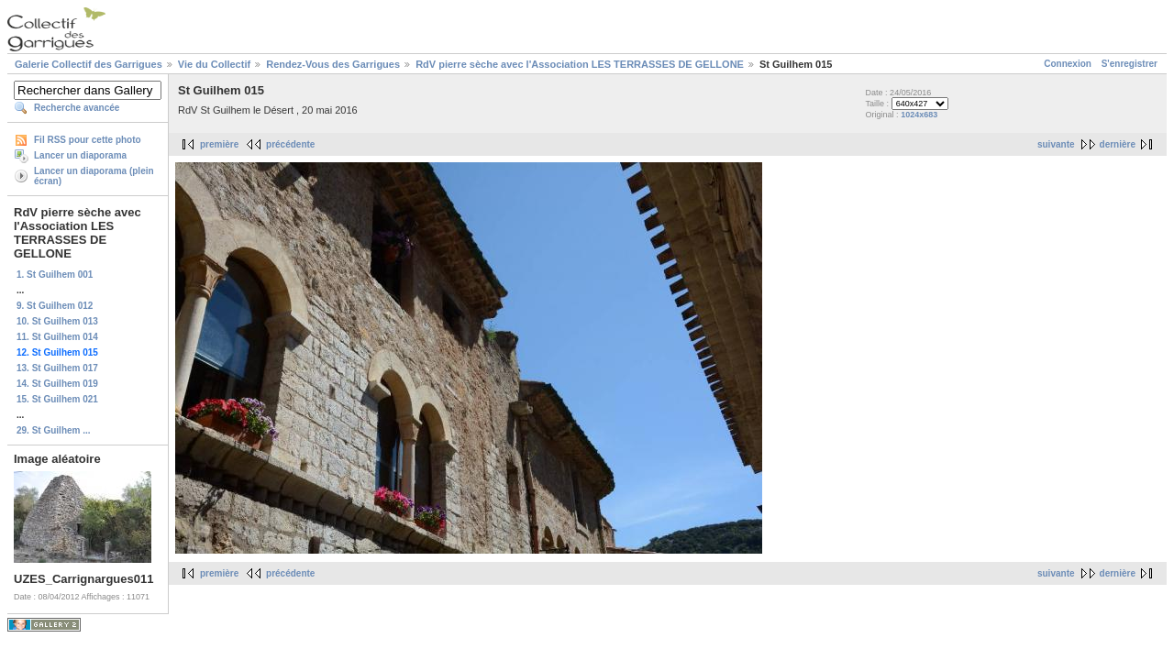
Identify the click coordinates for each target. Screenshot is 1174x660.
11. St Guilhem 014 (57, 337)
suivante (1056, 144)
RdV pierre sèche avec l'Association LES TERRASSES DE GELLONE (579, 64)
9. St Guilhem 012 (55, 306)
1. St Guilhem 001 (55, 275)
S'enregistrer (1129, 64)
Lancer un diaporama (80, 155)
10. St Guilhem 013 (57, 321)
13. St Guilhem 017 (57, 368)
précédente (290, 144)
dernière (1117, 144)
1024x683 (919, 114)
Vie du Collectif (214, 64)
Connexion (1067, 64)
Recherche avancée (76, 108)
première (219, 144)
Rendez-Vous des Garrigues (333, 64)
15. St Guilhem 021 (57, 399)
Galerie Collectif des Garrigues (88, 64)
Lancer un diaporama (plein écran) (94, 176)
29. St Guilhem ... (54, 430)
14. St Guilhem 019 (57, 384)
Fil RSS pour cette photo (87, 140)
